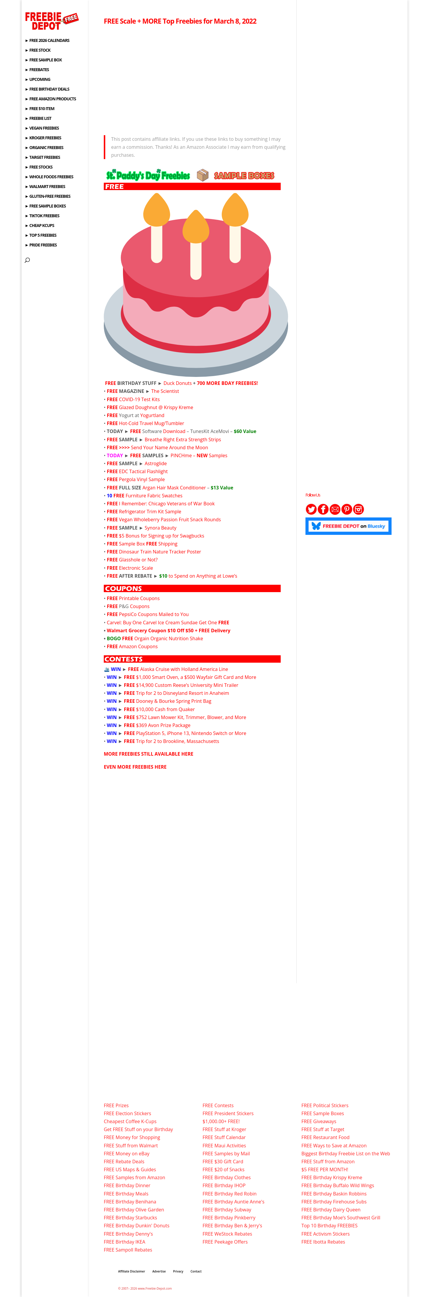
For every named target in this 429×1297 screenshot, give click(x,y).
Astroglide (156, 463)
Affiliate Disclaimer (131, 1271)
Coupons (139, 606)
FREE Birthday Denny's (128, 1234)
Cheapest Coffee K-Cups (130, 1121)
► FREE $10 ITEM (39, 109)
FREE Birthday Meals (126, 1193)
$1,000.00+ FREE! (221, 1121)
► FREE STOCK (37, 50)
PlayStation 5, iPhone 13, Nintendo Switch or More (191, 733)
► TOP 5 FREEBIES (40, 235)
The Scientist (165, 391)
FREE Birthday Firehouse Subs (333, 1201)
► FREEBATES (37, 70)
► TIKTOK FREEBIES (42, 216)
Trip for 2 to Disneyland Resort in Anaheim (182, 693)
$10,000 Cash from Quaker (165, 709)
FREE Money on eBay (126, 1153)
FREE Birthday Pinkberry (229, 1217)
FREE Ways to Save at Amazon (333, 1145)
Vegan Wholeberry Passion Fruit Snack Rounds (170, 519)
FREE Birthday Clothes (227, 1177)
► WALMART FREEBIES (45, 186)
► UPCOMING (37, 79)
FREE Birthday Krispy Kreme (331, 1177)
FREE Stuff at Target (322, 1129)
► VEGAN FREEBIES (42, 128)
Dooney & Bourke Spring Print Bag (173, 701)
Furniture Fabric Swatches (154, 495)
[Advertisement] (196, 78)
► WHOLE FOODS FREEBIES (49, 177)
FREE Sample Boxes (322, 1113)
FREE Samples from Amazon (134, 1177)
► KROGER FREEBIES (43, 138)
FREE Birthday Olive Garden (134, 1209)
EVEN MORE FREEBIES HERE (135, 767)
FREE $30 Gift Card (223, 1161)
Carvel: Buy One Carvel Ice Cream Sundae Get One (168, 622)
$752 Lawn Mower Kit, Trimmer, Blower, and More (191, 717)
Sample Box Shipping (148, 543)
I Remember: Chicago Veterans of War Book (167, 503)
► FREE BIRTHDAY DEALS (47, 89)
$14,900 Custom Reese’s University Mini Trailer (187, 685)
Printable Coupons (139, 598)
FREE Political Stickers (325, 1105)
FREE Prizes (116, 1105)
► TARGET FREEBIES (42, 157)
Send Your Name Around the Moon (169, 447)
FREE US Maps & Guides (130, 1169)
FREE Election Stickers (127, 1113)
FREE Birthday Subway (227, 1209)
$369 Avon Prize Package (163, 725)
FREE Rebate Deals (124, 1161)
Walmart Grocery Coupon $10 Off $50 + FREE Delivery (168, 630)
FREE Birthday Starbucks (130, 1217)
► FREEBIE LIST (38, 118)
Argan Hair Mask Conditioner (174, 487)
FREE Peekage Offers (225, 1242)
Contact (195, 1271)
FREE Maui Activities (224, 1145)
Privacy (178, 1271)
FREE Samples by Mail (226, 1153)
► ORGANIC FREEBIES (44, 148)
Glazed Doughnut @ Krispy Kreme (156, 407)
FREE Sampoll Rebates (128, 1250)
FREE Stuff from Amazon (328, 1161)
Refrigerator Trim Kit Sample (150, 511)
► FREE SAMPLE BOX (43, 60)
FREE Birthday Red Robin (230, 1193)
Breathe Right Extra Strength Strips (183, 439)
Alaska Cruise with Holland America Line (184, 669)
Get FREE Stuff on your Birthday (138, 1129)
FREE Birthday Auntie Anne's (233, 1201)
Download (175, 431)
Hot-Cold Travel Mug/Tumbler (151, 423)
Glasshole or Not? (138, 559)
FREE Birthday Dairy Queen (331, 1209)
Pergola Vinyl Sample (142, 479)
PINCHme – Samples (199, 455)
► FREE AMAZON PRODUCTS (50, 99)
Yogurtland (152, 415)
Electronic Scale (136, 568)
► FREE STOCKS (38, 167)
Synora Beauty (160, 528)
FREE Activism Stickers (325, 1234)
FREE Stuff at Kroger (224, 1129)
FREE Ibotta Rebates (323, 1242)
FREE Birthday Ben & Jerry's (232, 1225)
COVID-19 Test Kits (139, 399)
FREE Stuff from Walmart (131, 1145)
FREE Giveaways (318, 1121)
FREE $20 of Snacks (223, 1169)
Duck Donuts (178, 383)
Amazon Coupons (138, 646)
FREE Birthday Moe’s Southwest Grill (340, 1217)
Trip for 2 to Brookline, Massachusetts (177, 741)
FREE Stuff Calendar (224, 1137)
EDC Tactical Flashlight (143, 471)
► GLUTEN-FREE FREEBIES (47, 196)
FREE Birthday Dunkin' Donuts (137, 1225)
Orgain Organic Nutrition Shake (168, 638)
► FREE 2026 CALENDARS (47, 40)
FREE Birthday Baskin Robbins (333, 1193)
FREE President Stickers (228, 1113)
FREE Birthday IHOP (224, 1185)
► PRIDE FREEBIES (41, 245)
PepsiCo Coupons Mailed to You (154, 614)
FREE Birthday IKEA (124, 1242)
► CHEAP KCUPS (39, 225)
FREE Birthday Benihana (130, 1201)
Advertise (159, 1271)
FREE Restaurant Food (325, 1137)
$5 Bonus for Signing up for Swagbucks (161, 535)
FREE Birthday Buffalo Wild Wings (337, 1185)
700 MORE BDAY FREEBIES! (227, 383)
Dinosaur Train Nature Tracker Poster (160, 551)
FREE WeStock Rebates (227, 1234)
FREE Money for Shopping (132, 1137)
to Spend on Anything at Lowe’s (198, 576)
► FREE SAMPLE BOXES (45, 206)
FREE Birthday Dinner (127, 1185)
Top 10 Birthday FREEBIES (329, 1225)
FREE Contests (218, 1105)
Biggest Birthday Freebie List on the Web (345, 1153)
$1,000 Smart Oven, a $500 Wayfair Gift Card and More (196, 677)
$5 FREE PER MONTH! (324, 1169)
